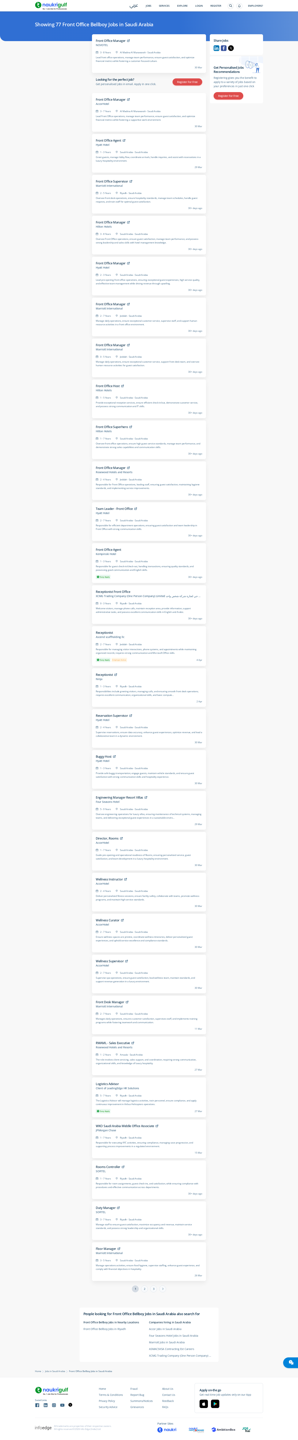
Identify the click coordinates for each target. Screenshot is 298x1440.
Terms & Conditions (111, 1395)
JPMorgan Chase (106, 1130)
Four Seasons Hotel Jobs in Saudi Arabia (173, 1335)
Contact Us (168, 1395)
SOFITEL (101, 1171)
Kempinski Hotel (106, 554)
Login (199, 5)
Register (215, 5)
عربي (134, 6)
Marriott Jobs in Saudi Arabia (167, 1342)
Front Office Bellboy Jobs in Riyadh (104, 1329)
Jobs (148, 5)
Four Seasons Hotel (107, 802)
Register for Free (187, 82)
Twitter (231, 48)
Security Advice (108, 1407)
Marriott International (109, 185)
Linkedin (216, 48)
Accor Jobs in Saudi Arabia (165, 1329)
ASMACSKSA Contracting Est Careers (171, 1349)
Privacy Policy (107, 1401)
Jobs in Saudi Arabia (55, 1371)
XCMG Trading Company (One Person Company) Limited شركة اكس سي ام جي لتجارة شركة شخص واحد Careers (182, 1355)
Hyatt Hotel (102, 145)
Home (38, 1371)
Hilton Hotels (104, 226)
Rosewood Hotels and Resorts (114, 472)
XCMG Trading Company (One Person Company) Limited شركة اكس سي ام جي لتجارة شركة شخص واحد (149, 596)
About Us (167, 1389)
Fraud (134, 1389)
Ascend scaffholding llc (110, 637)
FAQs (165, 1407)
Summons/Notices (141, 1401)
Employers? (255, 5)
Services (164, 5)
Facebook (224, 48)
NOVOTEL (102, 45)
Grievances (137, 1407)
